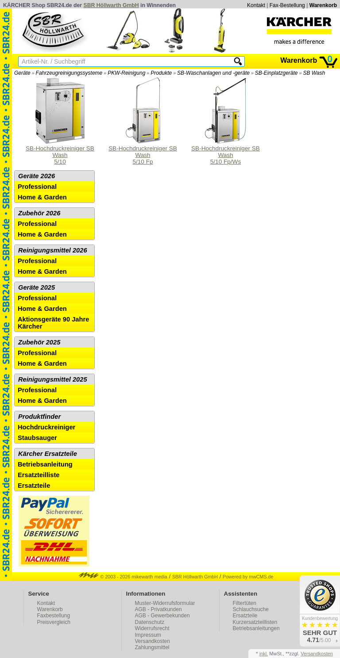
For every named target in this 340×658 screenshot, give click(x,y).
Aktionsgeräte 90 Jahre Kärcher (53, 323)
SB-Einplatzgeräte (276, 73)
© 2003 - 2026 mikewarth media (123, 576)
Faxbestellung (53, 615)
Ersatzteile (34, 485)
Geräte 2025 (36, 287)
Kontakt (256, 5)
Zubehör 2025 (39, 342)
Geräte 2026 (36, 176)
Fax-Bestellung (287, 5)
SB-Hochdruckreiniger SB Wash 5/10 (60, 121)
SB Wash (314, 73)
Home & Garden (42, 197)
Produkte (161, 73)
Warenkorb (323, 5)
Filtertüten (244, 603)
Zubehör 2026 (39, 213)
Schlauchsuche (251, 609)
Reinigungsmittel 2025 (52, 379)
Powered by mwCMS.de (248, 576)
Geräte (22, 73)
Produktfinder (39, 416)
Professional (37, 186)
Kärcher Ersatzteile (47, 453)
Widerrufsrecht (152, 628)
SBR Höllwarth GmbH (111, 5)
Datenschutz (150, 622)
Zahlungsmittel (152, 647)
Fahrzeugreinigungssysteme (69, 73)
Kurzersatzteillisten (255, 622)
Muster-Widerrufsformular (165, 603)
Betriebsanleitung (45, 464)
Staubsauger (37, 437)
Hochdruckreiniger (46, 427)
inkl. (263, 653)
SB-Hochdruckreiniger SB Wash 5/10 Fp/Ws (225, 121)
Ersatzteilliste (39, 474)
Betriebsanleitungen (256, 628)
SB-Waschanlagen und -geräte (213, 73)
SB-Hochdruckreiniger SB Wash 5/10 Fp (142, 121)
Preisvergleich (53, 622)
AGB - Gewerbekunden (162, 615)
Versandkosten (152, 641)
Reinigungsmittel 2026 (52, 250)
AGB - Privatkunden (158, 609)
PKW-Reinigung (126, 73)
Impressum (148, 635)
